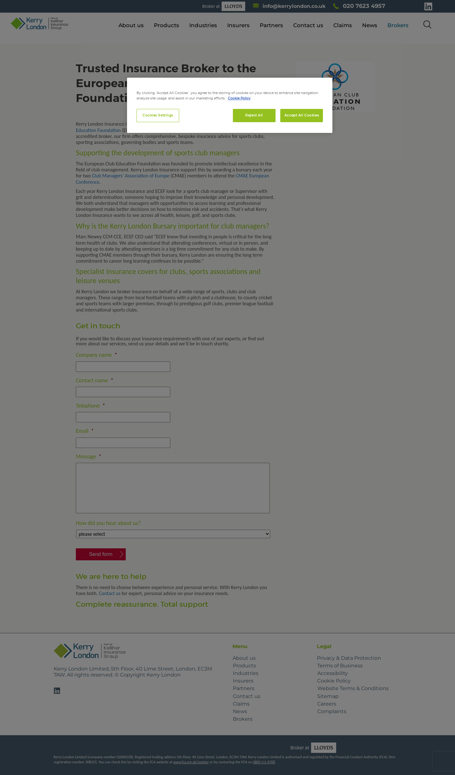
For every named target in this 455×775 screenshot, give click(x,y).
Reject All (254, 115)
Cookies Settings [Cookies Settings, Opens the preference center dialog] (158, 115)
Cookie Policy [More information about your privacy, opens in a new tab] (239, 98)
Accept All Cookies (301, 115)
